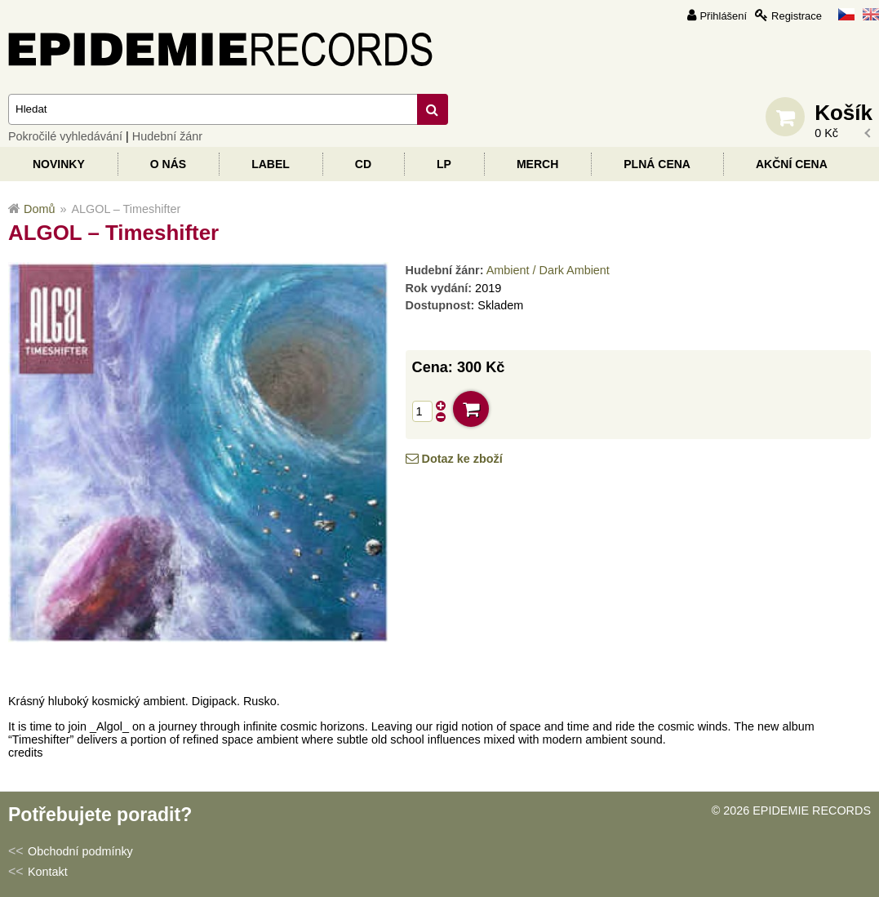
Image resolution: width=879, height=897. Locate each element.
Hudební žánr (167, 136)
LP (444, 164)
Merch (537, 164)
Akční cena (792, 164)
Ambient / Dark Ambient (548, 270)
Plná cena (657, 164)
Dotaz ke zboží (462, 458)
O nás (168, 164)
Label (270, 164)
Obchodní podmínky (80, 851)
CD (363, 164)
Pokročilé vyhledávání (65, 136)
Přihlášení (723, 16)
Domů (39, 208)
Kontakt (48, 871)
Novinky (59, 164)
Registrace (796, 16)
